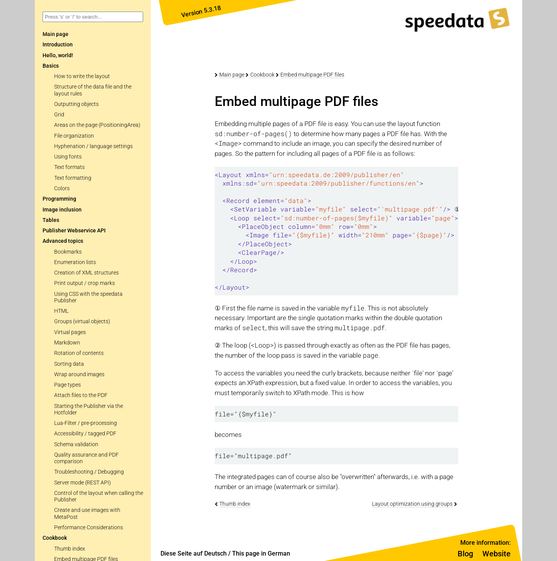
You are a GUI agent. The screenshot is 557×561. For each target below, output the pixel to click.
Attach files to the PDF (81, 395)
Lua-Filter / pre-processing (85, 423)
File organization (74, 136)
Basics (51, 66)
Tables (51, 220)
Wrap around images (79, 374)
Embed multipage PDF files (312, 75)
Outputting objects (76, 104)
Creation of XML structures (86, 272)
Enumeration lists (75, 262)
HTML (61, 311)
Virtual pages (70, 332)
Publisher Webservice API (74, 230)
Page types (67, 385)
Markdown (67, 342)
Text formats (69, 167)
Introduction (58, 44)
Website (496, 553)
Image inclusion (62, 209)
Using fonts (68, 156)
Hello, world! (58, 55)
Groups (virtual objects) (82, 321)
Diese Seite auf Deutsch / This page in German (225, 553)
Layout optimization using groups (412, 504)
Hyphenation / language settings (93, 146)
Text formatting (72, 178)
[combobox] (93, 17)
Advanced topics (63, 241)
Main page (231, 75)
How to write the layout (82, 76)
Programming (59, 199)
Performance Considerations (88, 527)
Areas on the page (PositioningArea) (97, 125)
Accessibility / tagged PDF (85, 433)
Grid (59, 114)
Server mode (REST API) (82, 482)
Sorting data (69, 364)
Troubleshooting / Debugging (89, 472)
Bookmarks (68, 252)
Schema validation (76, 444)
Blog (465, 553)
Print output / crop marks (84, 283)
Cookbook (55, 538)
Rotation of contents (79, 353)
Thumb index (69, 549)
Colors (62, 188)
